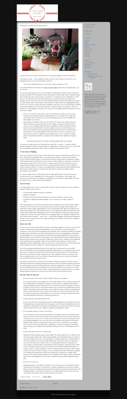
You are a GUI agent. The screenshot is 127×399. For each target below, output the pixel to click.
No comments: (36, 376)
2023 (88, 72)
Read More (98, 106)
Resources (87, 33)
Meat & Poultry (89, 49)
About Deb (87, 67)
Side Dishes (88, 51)
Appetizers (87, 40)
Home (55, 384)
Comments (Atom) (32, 387)
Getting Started (89, 27)
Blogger (73, 394)
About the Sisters (89, 62)
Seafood (87, 47)
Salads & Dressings (90, 44)
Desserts (87, 53)
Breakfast (87, 56)
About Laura (88, 65)
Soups (86, 42)
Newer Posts (25, 384)
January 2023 (92, 74)
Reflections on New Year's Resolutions (33, 25)
